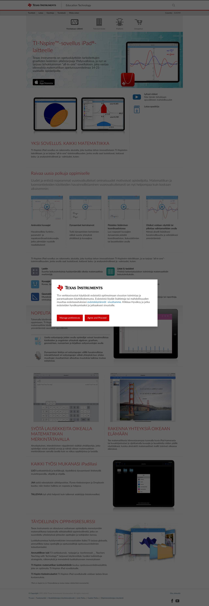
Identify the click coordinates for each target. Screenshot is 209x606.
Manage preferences (70, 318)
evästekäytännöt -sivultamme (104, 302)
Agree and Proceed (97, 318)
